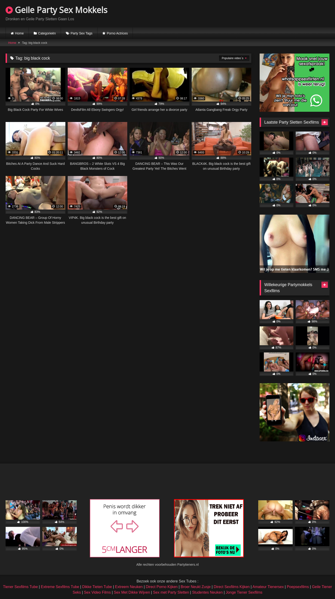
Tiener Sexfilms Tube (20, 587)
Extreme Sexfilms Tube (60, 587)
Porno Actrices (117, 33)
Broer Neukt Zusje (196, 587)
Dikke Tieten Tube (97, 587)
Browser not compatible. (275, 13)
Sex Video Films (97, 592)
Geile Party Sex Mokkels (56, 10)
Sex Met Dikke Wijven (132, 592)
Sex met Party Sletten (171, 592)
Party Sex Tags (81, 33)
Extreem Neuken (129, 587)
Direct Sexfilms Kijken (232, 587)
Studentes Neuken (207, 592)
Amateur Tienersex (268, 587)
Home (19, 33)
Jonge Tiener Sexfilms (244, 592)
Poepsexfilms (298, 587)
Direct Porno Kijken (162, 587)
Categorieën (47, 33)
